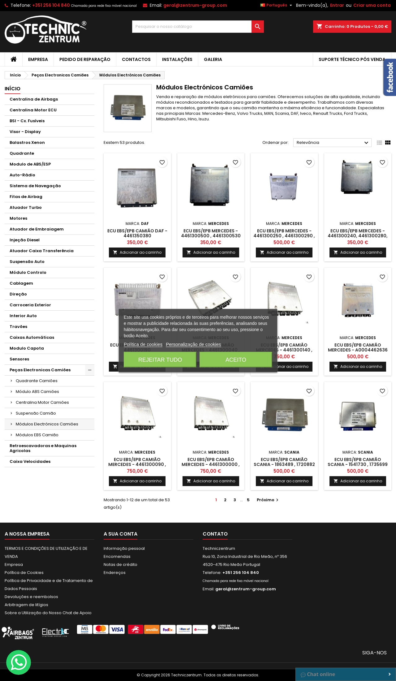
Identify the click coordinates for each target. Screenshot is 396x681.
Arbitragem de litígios (26, 605)
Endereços (115, 572)
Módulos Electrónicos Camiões (47, 424)
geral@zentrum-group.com (195, 5)
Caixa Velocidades (30, 461)
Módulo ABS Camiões (37, 391)
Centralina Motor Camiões (42, 402)
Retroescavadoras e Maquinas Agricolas (43, 448)
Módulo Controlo (28, 272)
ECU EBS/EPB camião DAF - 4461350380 (137, 233)
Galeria (213, 59)
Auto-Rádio (22, 175)
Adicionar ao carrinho (137, 252)
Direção (18, 294)
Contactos (136, 59)
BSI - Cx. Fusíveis (27, 121)
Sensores (19, 359)
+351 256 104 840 (51, 5)
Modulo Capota (27, 348)
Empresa (38, 59)
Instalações (177, 59)
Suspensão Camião (36, 413)
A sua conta (120, 533)
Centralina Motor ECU (33, 110)
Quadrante (22, 153)
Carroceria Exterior (30, 305)
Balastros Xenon (27, 142)
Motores (18, 218)
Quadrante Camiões (37, 381)
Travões (18, 327)
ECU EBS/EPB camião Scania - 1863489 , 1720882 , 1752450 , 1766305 (284, 464)
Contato (215, 533)
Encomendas (117, 556)
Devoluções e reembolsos (31, 597)
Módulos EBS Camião (37, 435)
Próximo (268, 500)
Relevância (333, 143)
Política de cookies (143, 344)
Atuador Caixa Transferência (42, 251)
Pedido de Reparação (84, 59)
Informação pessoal (124, 548)
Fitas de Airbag (26, 197)
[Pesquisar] (198, 26)
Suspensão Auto (27, 262)
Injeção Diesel (25, 240)
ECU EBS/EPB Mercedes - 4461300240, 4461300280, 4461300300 (358, 236)
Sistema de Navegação (35, 186)
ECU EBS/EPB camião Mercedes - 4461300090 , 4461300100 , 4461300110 (137, 464)
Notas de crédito (120, 564)
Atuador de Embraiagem (37, 229)
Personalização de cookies (193, 344)
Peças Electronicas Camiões (40, 370)
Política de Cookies (24, 572)
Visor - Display (25, 132)
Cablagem (21, 283)
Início (12, 88)
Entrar (337, 5)
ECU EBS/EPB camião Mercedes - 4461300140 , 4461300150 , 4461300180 (284, 350)
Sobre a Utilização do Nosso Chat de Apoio (48, 613)
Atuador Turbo (26, 207)
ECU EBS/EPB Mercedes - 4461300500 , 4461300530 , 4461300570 (211, 236)
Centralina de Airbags (34, 99)
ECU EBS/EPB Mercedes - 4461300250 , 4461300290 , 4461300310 (284, 236)
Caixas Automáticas (32, 337)
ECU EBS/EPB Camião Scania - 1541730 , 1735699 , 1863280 (358, 464)
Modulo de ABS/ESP (30, 164)
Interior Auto (23, 316)
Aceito (236, 359)
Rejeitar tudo (160, 359)
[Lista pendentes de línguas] (277, 5)
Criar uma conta (372, 5)
